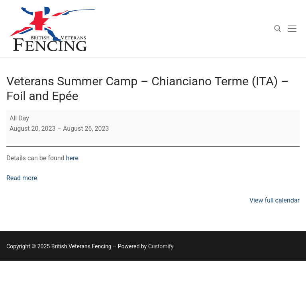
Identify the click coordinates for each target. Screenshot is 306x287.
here (72, 158)
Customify (160, 246)
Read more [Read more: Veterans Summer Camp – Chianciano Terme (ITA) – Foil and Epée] (21, 178)
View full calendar (274, 200)
